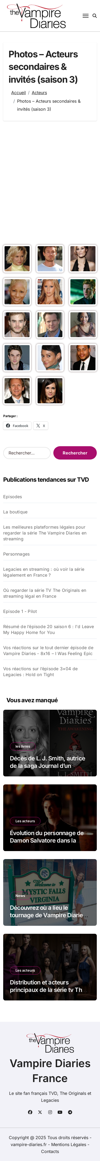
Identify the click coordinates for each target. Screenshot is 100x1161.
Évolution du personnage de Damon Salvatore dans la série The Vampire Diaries (46, 840)
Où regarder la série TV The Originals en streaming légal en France (44, 593)
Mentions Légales (69, 1144)
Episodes (12, 496)
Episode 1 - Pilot (20, 611)
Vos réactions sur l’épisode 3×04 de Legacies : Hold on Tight (40, 671)
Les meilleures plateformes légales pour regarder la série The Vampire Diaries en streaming (44, 532)
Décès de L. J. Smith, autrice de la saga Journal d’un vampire (47, 766)
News (20, 895)
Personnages (16, 554)
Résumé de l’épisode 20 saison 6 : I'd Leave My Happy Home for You (48, 629)
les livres (22, 746)
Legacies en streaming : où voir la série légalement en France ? (43, 572)
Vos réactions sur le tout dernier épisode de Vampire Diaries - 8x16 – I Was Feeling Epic (48, 650)
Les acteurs (25, 821)
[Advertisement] (50, 181)
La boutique (15, 511)
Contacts (50, 1151)
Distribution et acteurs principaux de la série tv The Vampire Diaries (47, 990)
